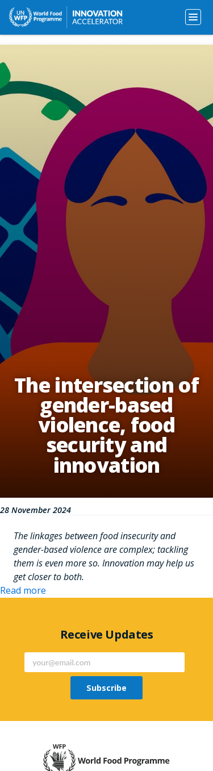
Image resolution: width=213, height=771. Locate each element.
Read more (23, 590)
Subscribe (106, 687)
